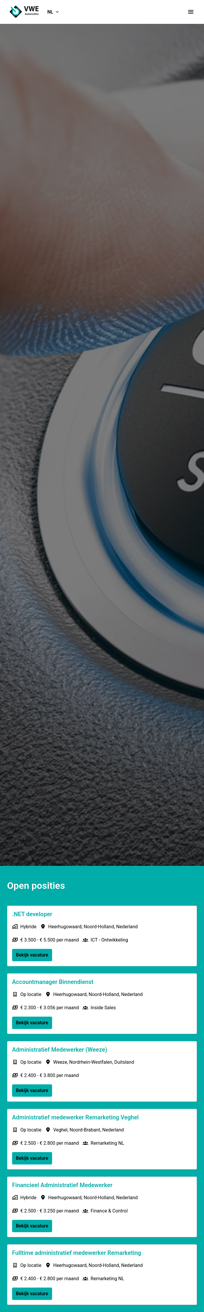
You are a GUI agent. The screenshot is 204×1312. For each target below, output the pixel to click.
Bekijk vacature (32, 955)
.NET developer (32, 914)
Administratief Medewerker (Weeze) (59, 1049)
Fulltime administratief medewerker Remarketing (76, 1252)
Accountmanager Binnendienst (52, 981)
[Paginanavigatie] (191, 12)
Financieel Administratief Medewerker (62, 1185)
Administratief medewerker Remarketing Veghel (75, 1117)
